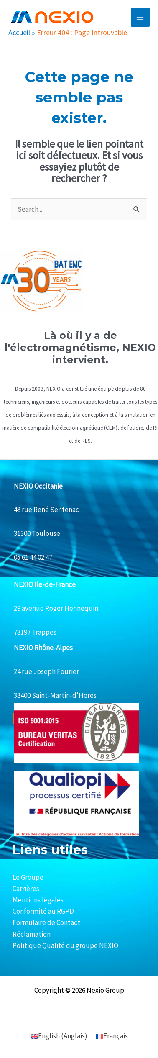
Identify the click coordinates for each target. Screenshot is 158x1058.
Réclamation (32, 934)
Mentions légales (38, 899)
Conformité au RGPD (43, 911)
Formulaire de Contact (46, 922)
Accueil (19, 32)
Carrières (26, 888)
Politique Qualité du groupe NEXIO (65, 945)
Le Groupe (28, 877)
